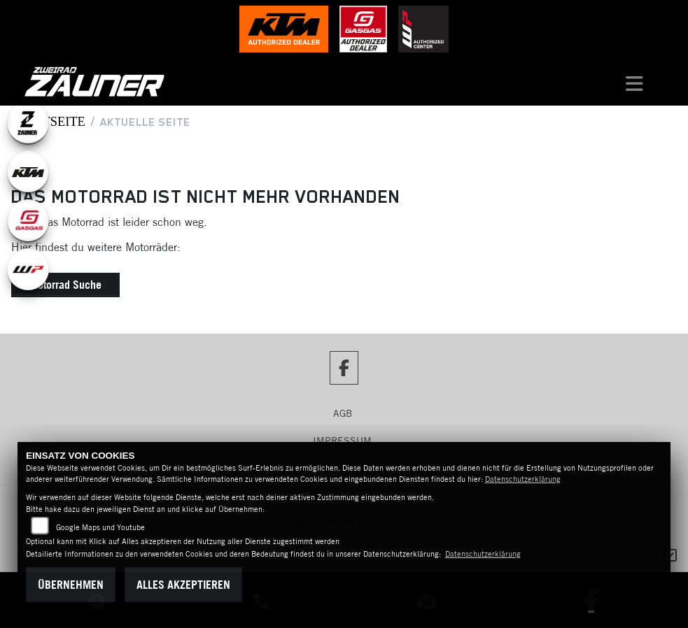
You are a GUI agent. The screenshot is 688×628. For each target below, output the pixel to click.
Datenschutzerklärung (523, 479)
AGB (342, 413)
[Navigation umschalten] (634, 82)
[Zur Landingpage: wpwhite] (28, 269)
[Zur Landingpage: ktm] (28, 171)
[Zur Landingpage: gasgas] (28, 220)
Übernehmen (71, 585)
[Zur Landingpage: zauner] (28, 122)
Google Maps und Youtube (100, 527)
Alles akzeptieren (183, 585)
